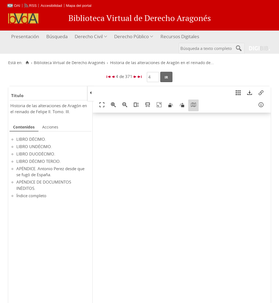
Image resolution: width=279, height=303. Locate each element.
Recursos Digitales (179, 36)
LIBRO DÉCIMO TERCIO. (38, 161)
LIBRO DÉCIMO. (31, 139)
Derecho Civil (89, 36)
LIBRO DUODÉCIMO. (35, 154)
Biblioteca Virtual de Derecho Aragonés (69, 62)
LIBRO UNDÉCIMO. (34, 146)
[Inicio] (27, 63)
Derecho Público (131, 36)
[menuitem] (26, 37)
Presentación (25, 36)
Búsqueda (57, 36)
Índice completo (31, 195)
